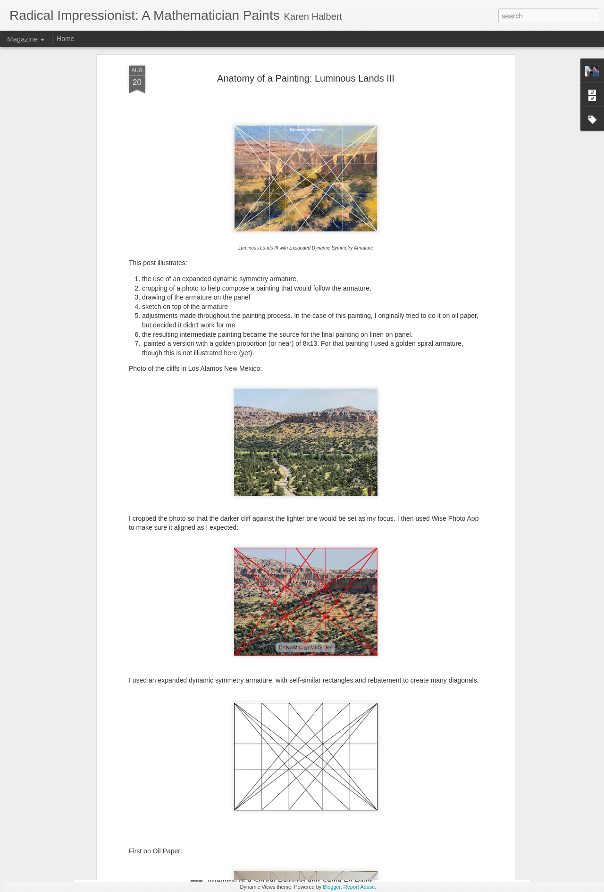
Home (65, 38)
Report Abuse (359, 887)
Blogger (331, 887)
